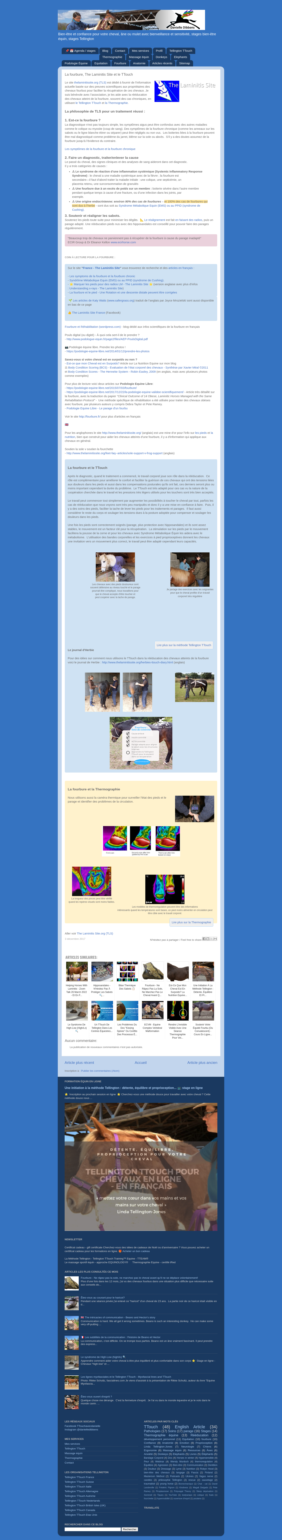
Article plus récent (79, 1063)
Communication (195, 1465)
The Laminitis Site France (88, 312)
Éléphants (207, 1454)
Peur (146, 1461)
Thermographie (112, 57)
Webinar (159, 1461)
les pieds (201, 432)
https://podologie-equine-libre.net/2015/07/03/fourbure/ (102, 388)
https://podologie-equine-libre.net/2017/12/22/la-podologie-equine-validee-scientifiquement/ (125, 392)
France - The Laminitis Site (101, 268)
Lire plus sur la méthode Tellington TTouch (184, 645)
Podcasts (175, 1476)
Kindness (183, 1487)
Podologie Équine (76, 63)
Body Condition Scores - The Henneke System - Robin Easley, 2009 (112, 371)
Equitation (101, 63)
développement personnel (159, 1439)
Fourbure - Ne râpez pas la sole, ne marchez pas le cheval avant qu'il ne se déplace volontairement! (139, 1277)
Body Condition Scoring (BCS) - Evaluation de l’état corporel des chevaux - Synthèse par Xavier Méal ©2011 (138, 367)
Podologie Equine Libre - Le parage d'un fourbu (97, 408)
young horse (167, 1483)
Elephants (180, 57)
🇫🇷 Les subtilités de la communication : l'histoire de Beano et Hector (120, 1337)
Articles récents (162, 63)
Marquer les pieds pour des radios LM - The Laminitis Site (111, 284)
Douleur (152, 1468)
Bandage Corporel (153, 1457)
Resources (194, 1450)
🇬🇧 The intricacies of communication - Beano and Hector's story (118, 1317)
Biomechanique (185, 1484)
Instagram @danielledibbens (81, 1429)
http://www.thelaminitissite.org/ (121, 432)
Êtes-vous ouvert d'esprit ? (96, 1396)
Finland (209, 1472)
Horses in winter (185, 1457)
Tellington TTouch (180, 50)
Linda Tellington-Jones (158, 1446)
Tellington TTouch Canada (80, 1510)
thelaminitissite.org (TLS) (90, 82)
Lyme (179, 1468)
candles (148, 1480)
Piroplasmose (162, 1491)
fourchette (148, 1498)
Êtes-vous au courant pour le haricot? (103, 1297)
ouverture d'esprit (182, 1498)
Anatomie (139, 63)
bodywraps (187, 1495)
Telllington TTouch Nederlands (82, 1500)
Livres (193, 1454)
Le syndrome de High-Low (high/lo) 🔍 (103, 1357)
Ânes (210, 1450)
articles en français (180, 268)
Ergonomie (150, 1450)
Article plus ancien (202, 1063)
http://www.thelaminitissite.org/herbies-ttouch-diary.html (137, 662)
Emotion (184, 1442)
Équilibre (148, 1465)
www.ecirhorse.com (124, 242)
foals (211, 1495)
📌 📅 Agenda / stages (80, 50)
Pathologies (152, 1431)
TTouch (151, 1426)
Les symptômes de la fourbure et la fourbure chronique (100, 149)
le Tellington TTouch (88, 102)
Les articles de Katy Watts (89, 300)
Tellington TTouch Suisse (79, 1481)
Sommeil (148, 1495)
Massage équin (139, 57)
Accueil (141, 1063)
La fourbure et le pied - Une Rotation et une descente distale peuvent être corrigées (123, 292)
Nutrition (190, 1468)
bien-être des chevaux (157, 1472)
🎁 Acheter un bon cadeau (134, 1251)
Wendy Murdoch (179, 1461)
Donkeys (161, 57)
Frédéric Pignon (166, 1487)
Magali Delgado (200, 1487)
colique (200, 1495)
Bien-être (177, 1465)
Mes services (140, 50)
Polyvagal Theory (182, 1491)
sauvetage (207, 1480)
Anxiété (148, 1454)
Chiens (207, 1446)
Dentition (212, 1465)
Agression (163, 1465)
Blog (105, 50)
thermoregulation (204, 1461)
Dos (170, 1457)
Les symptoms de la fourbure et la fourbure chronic (102, 276)
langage (180, 1472)
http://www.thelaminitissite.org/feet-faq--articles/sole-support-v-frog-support (115, 453)
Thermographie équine (161, 1435)
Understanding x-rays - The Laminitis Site (96, 288)
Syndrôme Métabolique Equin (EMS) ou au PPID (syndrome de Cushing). (117, 280)
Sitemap (184, 63)
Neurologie (187, 1446)
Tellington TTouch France (79, 1477)
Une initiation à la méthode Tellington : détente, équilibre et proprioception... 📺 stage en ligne (134, 1088)
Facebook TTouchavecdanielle (82, 1426)
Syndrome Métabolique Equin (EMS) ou (144, 205)
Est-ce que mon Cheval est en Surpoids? (93, 363)
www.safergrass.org (121, 300)
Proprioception (204, 1442)
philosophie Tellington (170, 1480)
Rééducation (199, 1435)
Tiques (160, 1495)
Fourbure (120, 63)
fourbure (206, 1439)
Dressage (166, 1468)
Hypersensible (206, 1457)
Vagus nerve (206, 1476)
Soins (172, 1431)
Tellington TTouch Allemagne (81, 1491)
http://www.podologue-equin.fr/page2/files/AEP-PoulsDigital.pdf (107, 339)
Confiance (150, 1442)
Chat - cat (203, 1484)
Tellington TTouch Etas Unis (81, 1514)
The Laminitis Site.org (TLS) (95, 933)
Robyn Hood (207, 1468)
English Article (190, 1426)
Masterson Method (154, 1476)
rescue (191, 1480)
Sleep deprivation (204, 1491)
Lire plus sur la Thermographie (191, 922)
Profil (159, 50)
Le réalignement (155, 220)
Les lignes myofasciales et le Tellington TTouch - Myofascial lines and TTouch (126, 1376)
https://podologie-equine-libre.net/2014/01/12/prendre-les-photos (108, 351)
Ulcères (189, 1476)
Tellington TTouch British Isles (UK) (85, 1505)
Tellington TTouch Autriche (80, 1496)
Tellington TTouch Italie (78, 1486)
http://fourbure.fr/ (90, 416)
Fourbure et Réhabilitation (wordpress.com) (93, 326)
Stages (206, 1431)
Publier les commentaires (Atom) (100, 1070)
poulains (197, 1498)
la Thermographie (116, 102)
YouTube (173, 1495)
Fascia (194, 1472)
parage (188, 1431)
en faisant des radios (188, 220)
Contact (120, 50)
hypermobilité (163, 1498)
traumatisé (149, 1483)
